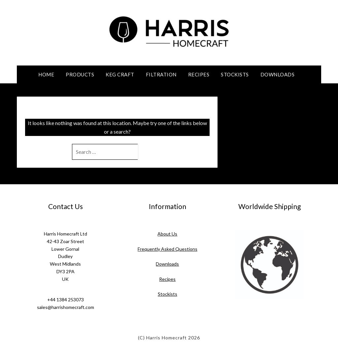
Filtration (161, 74)
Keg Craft (120, 74)
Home (46, 74)
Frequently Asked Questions (167, 249)
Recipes (199, 74)
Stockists (235, 74)
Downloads (277, 74)
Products (80, 74)
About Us (167, 234)
